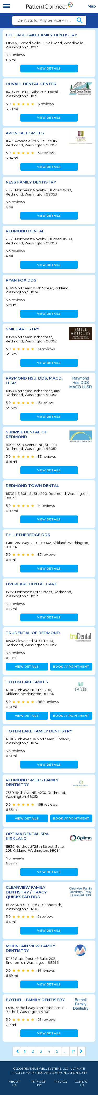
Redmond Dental (25, 230)
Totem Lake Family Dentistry (39, 731)
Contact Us (82, 1083)
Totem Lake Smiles (27, 681)
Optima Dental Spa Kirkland (27, 836)
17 (73, 1051)
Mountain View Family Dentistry (30, 948)
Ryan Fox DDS (21, 280)
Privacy (61, 1081)
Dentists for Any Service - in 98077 (46, 20)
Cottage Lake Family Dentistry (41, 34)
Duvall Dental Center (31, 83)
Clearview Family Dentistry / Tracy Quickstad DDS (26, 892)
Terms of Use (38, 1083)
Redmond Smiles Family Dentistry (32, 782)
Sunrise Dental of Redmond (26, 434)
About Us (14, 1083)
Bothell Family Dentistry (35, 999)
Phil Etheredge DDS (28, 534)
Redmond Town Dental (32, 485)
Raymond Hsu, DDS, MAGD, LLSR (34, 380)
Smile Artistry (22, 328)
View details (49, 68)
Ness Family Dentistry (31, 182)
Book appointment (71, 666)
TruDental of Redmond (33, 632)
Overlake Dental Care (31, 583)
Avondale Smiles (25, 132)
